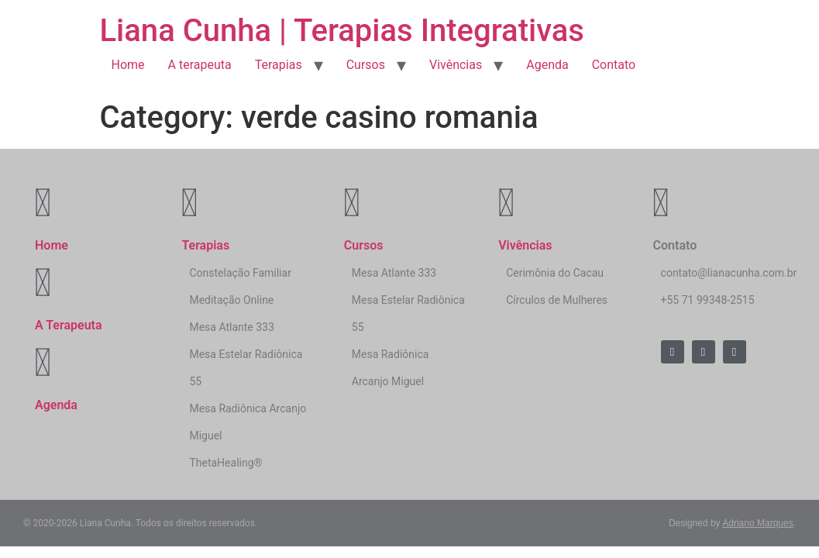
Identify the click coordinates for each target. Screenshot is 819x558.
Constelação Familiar (240, 273)
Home (128, 64)
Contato (614, 64)
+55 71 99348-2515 (708, 300)
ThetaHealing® (225, 462)
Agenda (547, 64)
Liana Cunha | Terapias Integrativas (342, 30)
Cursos (365, 64)
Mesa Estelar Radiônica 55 (245, 368)
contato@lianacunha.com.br (729, 273)
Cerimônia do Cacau (555, 273)
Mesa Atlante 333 (231, 327)
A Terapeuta (68, 325)
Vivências (455, 64)
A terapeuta (200, 64)
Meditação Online (231, 300)
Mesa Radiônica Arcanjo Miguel (247, 422)
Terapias (278, 64)
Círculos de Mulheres (556, 300)
